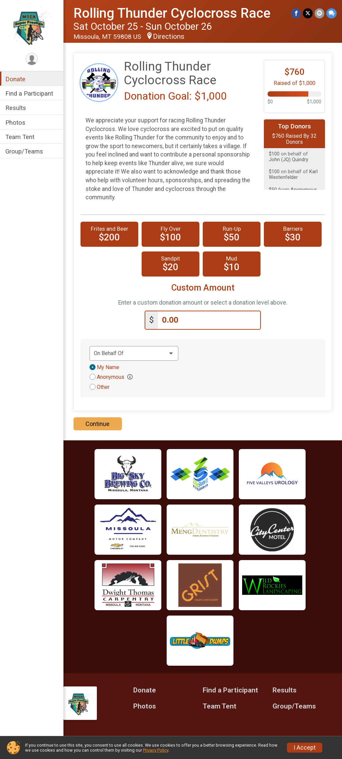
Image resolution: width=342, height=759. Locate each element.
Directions (168, 36)
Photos (15, 122)
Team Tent (19, 136)
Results (15, 107)
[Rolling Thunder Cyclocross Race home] (31, 25)
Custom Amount (202, 288)
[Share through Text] (331, 13)
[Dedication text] (134, 353)
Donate (15, 79)
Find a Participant (29, 93)
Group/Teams (24, 151)
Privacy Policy (155, 750)
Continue (98, 423)
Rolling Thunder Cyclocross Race (172, 13)
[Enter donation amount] (209, 320)
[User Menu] (32, 59)
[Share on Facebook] (296, 13)
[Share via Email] (319, 13)
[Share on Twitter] (308, 13)
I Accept (305, 747)
